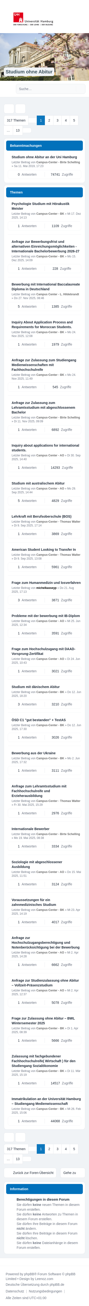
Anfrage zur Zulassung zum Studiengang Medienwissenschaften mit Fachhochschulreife (44, 365)
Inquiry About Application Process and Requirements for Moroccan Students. (42, 324)
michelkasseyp (46, 588)
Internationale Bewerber (31, 829)
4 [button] (66, 120)
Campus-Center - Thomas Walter (58, 521)
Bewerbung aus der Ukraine (34, 753)
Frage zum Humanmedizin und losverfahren (46, 583)
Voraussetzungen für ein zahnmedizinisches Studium (34, 902)
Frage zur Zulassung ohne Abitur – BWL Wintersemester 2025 (43, 1020)
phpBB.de (57, 1284)
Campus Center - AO (50, 455)
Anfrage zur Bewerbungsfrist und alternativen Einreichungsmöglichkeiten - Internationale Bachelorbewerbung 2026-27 (46, 246)
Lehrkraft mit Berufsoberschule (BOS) (41, 516)
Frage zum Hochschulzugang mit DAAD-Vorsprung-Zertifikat (43, 651)
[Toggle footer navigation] (6, 1262)
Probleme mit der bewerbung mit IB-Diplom (46, 616)
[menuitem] (15, 1291)
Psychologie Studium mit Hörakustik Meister (41, 206)
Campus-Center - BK (50, 213)
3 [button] (57, 120)
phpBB (29, 1274)
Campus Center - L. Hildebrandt (57, 294)
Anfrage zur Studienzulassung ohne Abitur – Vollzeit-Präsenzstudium (45, 983)
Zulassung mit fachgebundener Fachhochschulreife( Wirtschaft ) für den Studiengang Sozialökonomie (43, 1061)
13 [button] (18, 130)
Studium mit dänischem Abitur (36, 687)
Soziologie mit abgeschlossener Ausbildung (37, 864)
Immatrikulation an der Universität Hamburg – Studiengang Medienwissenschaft (46, 1101)
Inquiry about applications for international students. (45, 448)
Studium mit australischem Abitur (38, 483)
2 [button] (49, 120)
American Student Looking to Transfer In (44, 549)
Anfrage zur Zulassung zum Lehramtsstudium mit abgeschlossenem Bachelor (43, 407)
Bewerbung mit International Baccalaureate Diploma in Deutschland (46, 286)
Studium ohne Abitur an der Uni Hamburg (44, 157)
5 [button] (74, 120)
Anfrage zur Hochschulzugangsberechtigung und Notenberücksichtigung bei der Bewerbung (46, 942)
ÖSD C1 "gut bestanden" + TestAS (39, 720)
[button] (27, 130)
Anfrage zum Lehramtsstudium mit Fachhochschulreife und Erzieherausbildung (39, 791)
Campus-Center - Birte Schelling (58, 162)
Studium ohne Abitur (29, 71)
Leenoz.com (44, 1279)
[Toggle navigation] (83, 17)
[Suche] (72, 89)
